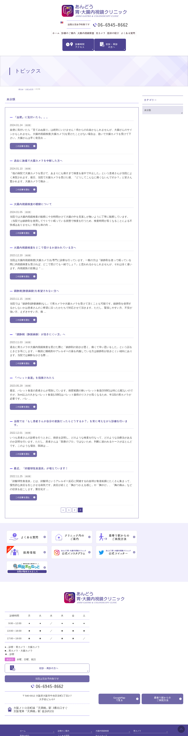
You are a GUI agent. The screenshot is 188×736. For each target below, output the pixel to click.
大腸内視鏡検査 (102, 715)
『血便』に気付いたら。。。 (31, 117)
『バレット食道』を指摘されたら (34, 377)
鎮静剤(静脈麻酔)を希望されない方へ (36, 291)
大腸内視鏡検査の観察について (33, 204)
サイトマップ (101, 720)
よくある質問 (63, 720)
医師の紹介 (24, 720)
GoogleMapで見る (119, 683)
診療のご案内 (63, 715)
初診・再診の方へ (48, 653)
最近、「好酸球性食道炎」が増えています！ (41, 468)
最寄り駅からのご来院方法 (162, 683)
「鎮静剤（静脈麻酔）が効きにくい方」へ (39, 334)
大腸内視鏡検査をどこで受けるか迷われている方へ (45, 247)
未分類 (27, 125)
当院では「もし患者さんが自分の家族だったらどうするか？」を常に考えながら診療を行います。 (71, 423)
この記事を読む (22, 145)
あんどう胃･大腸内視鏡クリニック (93, 731)
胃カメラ (137, 715)
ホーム (23, 715)
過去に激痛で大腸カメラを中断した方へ (38, 160)
